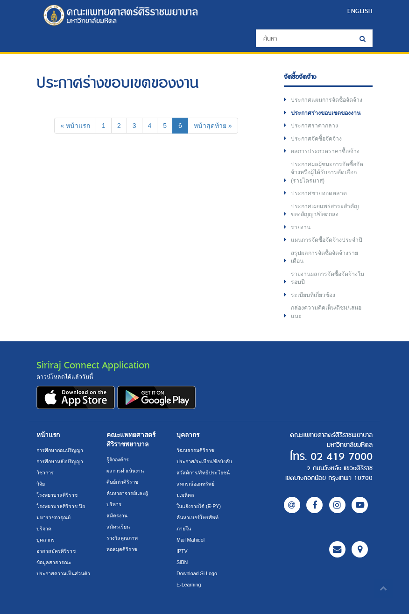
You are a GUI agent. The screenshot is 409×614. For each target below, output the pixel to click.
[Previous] (75, 126)
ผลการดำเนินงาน (125, 470)
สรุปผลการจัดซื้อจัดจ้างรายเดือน (324, 257)
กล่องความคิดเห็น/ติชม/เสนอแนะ (326, 311)
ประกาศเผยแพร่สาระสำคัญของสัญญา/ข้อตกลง (325, 210)
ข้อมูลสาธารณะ (53, 562)
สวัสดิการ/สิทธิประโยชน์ (203, 472)
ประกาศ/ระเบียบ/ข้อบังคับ (204, 461)
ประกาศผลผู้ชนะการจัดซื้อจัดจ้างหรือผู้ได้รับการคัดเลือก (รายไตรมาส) (327, 172)
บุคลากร (45, 540)
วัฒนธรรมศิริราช (195, 450)
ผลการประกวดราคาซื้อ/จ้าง (325, 151)
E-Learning (188, 584)
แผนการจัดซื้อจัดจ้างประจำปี (326, 240)
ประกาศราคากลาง (314, 125)
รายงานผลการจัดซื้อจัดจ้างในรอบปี (327, 278)
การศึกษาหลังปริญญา (59, 461)
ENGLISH (360, 10)
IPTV (182, 551)
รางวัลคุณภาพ (122, 538)
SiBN (182, 562)
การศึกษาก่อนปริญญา (59, 450)
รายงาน (300, 227)
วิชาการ (45, 472)
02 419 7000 (341, 457)
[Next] (213, 126)
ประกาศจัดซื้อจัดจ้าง (316, 138)
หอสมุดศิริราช (121, 549)
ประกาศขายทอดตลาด (319, 193)
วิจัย (40, 484)
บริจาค (43, 528)
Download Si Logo (196, 573)
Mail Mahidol (190, 540)
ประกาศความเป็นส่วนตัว (63, 573)
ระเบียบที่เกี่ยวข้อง (313, 295)
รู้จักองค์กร (117, 459)
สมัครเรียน (118, 526)
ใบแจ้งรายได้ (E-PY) (198, 506)
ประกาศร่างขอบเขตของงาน (325, 113)
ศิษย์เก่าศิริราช (122, 482)
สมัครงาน (116, 515)
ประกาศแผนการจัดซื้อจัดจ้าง (326, 100)
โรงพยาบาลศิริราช (57, 495)
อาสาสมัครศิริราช (56, 551)
